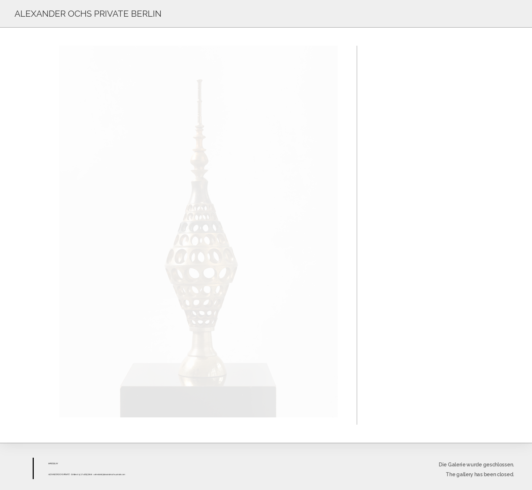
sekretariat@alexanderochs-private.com (109, 474)
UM (56, 463)
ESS (53, 463)
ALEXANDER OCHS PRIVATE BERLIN (88, 13)
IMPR (50, 463)
